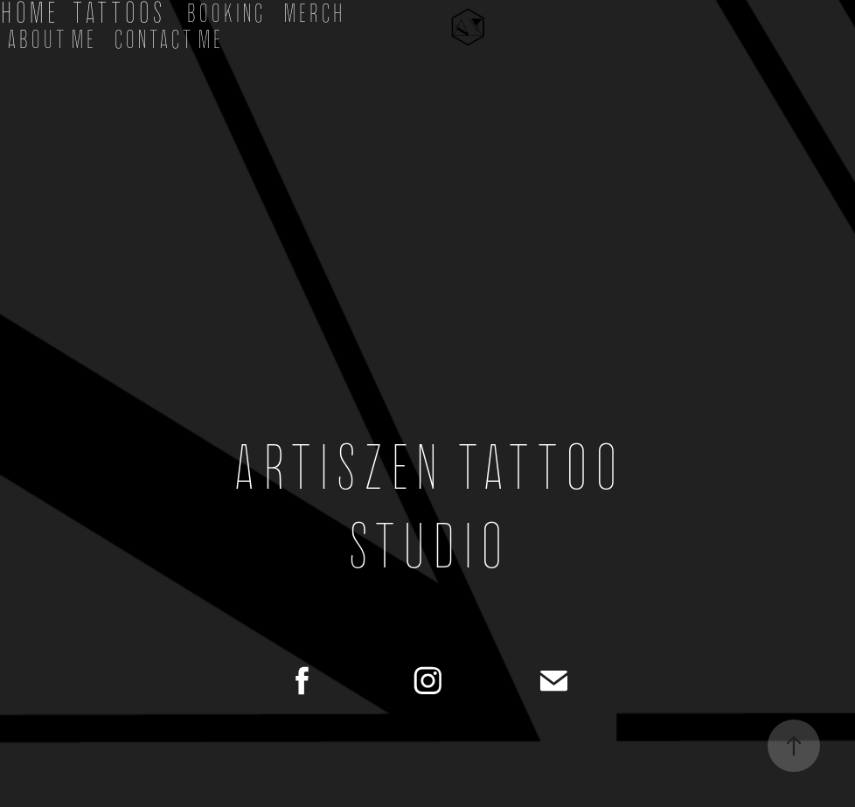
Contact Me (168, 39)
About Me (51, 39)
